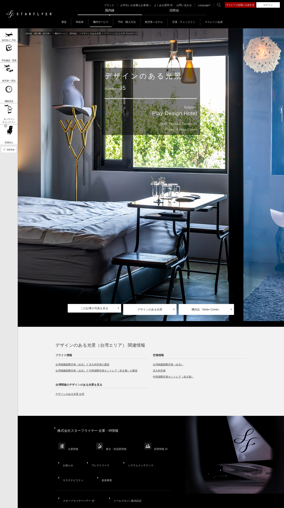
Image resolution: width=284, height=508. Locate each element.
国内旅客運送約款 (165, 502)
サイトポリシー (59, 502)
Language (201, 5)
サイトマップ (38, 502)
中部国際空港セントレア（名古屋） (175, 374)
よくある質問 (163, 5)
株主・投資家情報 (117, 438)
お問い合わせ (183, 5)
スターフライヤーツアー (78, 474)
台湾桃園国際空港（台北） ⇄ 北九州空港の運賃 (84, 362)
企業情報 (74, 438)
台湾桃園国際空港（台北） (169, 362)
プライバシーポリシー (86, 502)
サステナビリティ (73, 459)
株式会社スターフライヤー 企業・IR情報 (90, 425)
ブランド (112, 5)
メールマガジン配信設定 (126, 474)
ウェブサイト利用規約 (116, 502)
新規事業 (104, 459)
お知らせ (67, 449)
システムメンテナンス (135, 449)
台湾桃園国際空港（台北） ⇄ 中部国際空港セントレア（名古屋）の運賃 (99, 368)
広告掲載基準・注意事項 (194, 502)
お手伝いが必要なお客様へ (137, 5)
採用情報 (163, 438)
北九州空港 (160, 368)
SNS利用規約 (142, 502)
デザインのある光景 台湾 (71, 391)
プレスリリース (97, 449)
